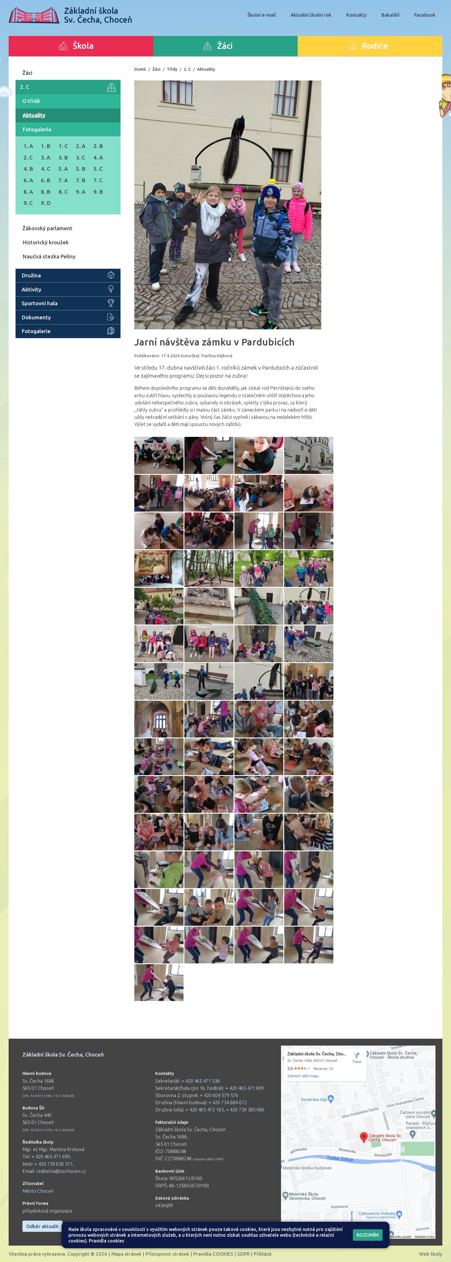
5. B (80, 169)
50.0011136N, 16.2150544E (52, 1096)
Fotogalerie (36, 129)
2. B (98, 146)
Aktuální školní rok (311, 15)
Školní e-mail (261, 15)
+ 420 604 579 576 (219, 1095)
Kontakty (356, 15)
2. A (80, 146)
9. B (98, 192)
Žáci (27, 73)
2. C (68, 87)
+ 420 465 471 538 (200, 1081)
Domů (140, 69)
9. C (28, 203)
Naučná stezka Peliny (49, 256)
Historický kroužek (45, 242)
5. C (98, 169)
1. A (28, 146)
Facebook (424, 15)
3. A (45, 157)
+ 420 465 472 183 (205, 1109)
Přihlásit (263, 1254)
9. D (46, 203)
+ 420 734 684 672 (228, 1102)
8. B (45, 192)
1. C (63, 146)
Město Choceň (38, 1191)
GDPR (243, 1254)
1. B (45, 146)
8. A (28, 192)
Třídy (172, 69)
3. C (80, 157)
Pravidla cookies (106, 1240)
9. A (80, 192)
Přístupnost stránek (167, 1254)
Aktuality (33, 115)
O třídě (31, 101)
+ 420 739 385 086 (245, 1109)
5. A (63, 169)
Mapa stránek (126, 1254)
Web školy (430, 1254)
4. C (45, 169)
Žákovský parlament (47, 228)
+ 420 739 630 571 (54, 1164)
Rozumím (368, 1235)
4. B (28, 169)
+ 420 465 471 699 (51, 1156)
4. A (98, 157)
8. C (63, 192)
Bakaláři (390, 15)
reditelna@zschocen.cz (61, 1171)
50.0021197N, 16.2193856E (52, 1130)
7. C (98, 180)
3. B (63, 157)
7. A (63, 180)
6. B (45, 180)
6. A (28, 180)
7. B (80, 180)
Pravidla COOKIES (213, 1254)
